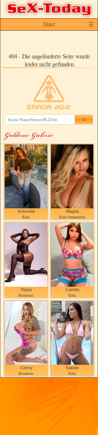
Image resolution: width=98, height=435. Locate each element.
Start (49, 24)
